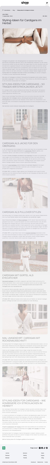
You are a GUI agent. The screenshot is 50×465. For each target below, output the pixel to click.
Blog (14, 10)
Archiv (7, 453)
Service (25, 453)
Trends (25, 458)
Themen (7, 455)
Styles (42, 455)
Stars (42, 453)
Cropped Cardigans (31, 233)
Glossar (7, 458)
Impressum (33, 462)
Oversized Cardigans (8, 281)
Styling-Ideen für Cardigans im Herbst (25, 10)
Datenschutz (40, 462)
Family (25, 455)
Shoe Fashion (7, 10)
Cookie (46, 462)
